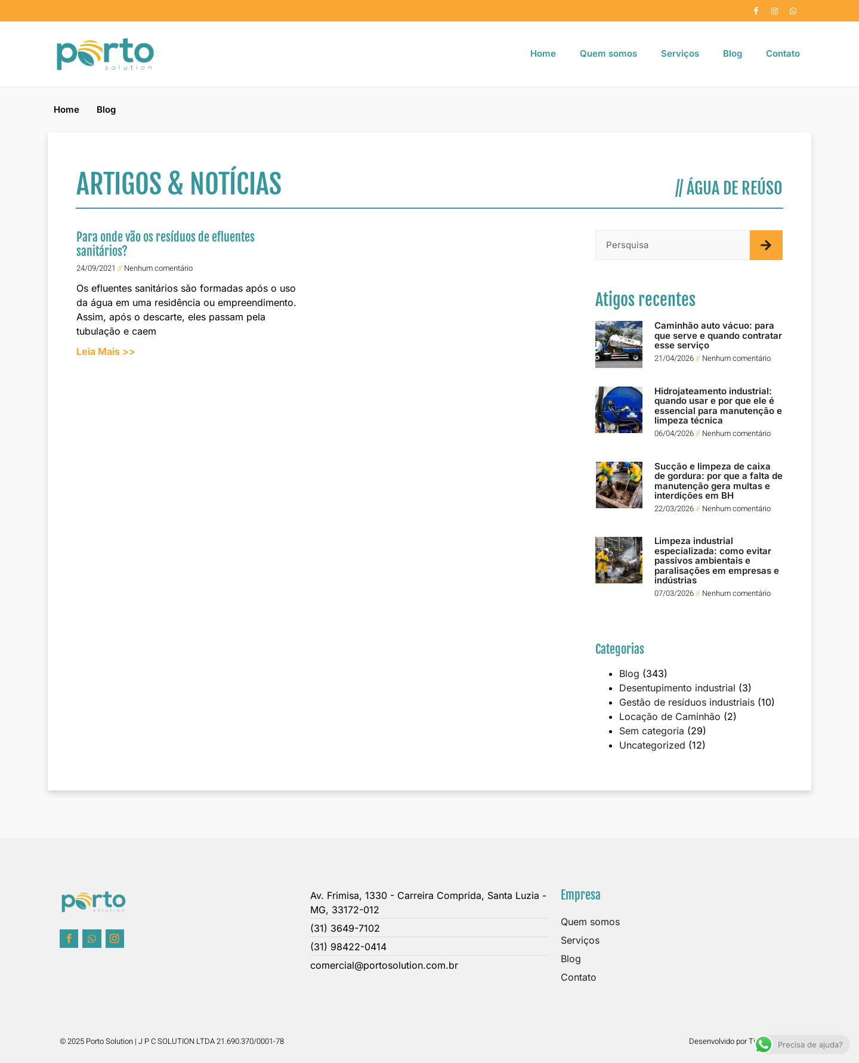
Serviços (680, 53)
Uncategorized (652, 745)
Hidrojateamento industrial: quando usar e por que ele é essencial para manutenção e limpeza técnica (718, 406)
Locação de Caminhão (670, 716)
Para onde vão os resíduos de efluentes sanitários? (165, 244)
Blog (732, 53)
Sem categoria (651, 731)
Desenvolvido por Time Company (744, 1041)
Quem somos (608, 53)
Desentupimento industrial (677, 688)
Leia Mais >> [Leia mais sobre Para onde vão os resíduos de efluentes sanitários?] (105, 351)
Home (543, 53)
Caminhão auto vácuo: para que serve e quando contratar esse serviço (718, 335)
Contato (783, 53)
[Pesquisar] (766, 245)
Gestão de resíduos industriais (687, 702)
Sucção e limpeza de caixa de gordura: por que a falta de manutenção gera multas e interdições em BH (718, 481)
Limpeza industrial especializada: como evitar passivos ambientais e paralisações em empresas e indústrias (716, 560)
